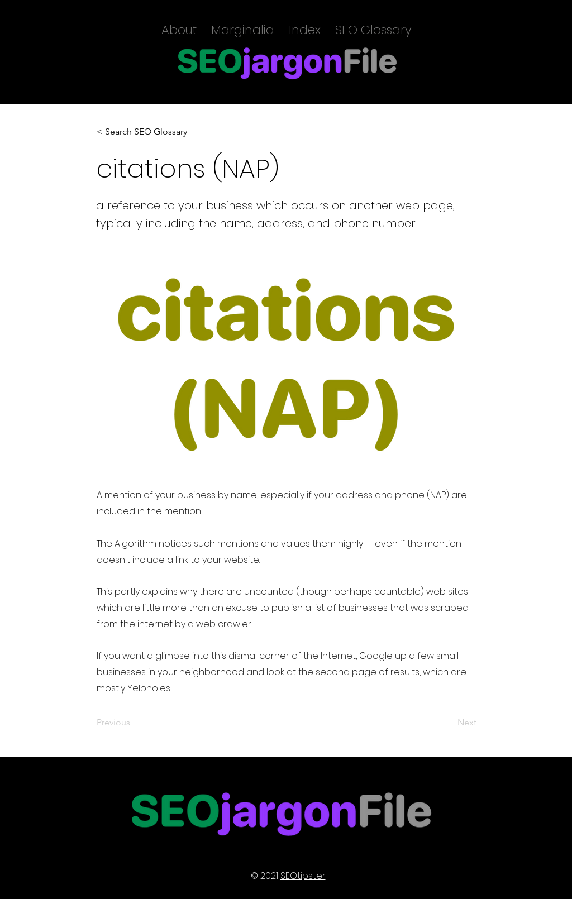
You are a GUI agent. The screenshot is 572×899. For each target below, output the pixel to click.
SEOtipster (303, 875)
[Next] (448, 722)
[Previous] (133, 722)
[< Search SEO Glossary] (142, 132)
